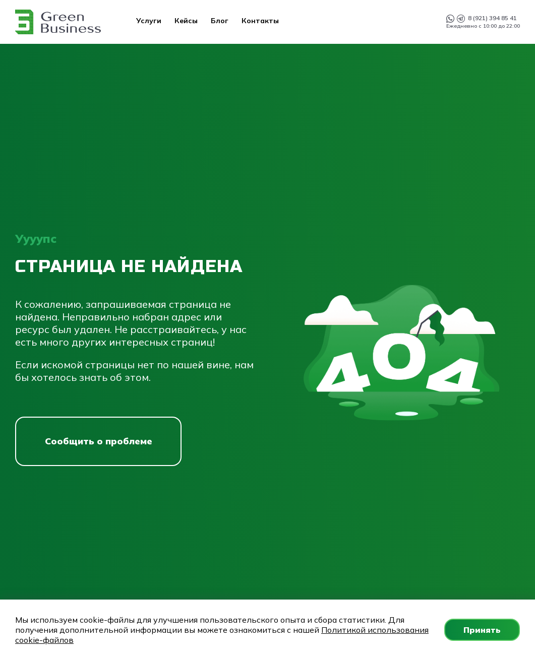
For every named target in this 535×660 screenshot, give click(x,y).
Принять (482, 630)
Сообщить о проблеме (98, 441)
